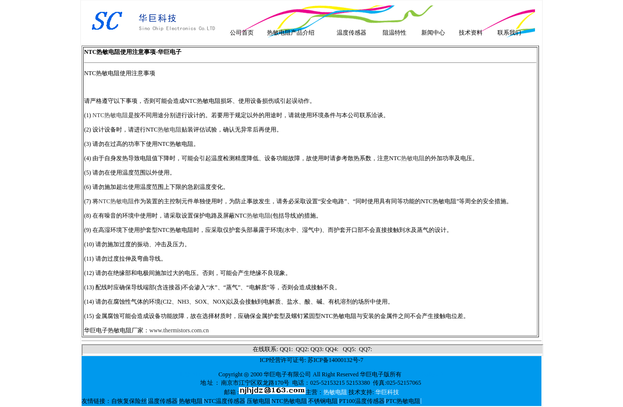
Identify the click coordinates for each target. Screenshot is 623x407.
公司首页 (242, 32)
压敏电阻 (258, 401)
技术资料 (471, 32)
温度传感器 (351, 32)
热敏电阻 (169, 129)
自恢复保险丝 (129, 401)
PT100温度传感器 (362, 401)
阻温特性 (394, 32)
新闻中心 (433, 32)
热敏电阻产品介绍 (290, 32)
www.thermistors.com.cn (179, 330)
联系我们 (509, 32)
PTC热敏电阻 (403, 401)
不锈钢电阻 (323, 401)
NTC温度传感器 (224, 401)
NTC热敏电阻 (110, 115)
